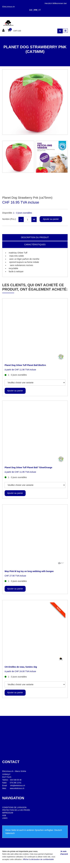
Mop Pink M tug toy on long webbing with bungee (29, 571)
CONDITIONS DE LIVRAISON (14, 807)
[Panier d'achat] (9, 30)
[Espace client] (3, 30)
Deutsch (58, 830)
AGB (4, 815)
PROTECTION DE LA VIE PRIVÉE (16, 810)
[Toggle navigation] (65, 31)
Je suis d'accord (64, 852)
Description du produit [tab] (35, 237)
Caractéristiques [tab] (34, 244)
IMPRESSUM (7, 813)
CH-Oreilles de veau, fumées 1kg (21, 667)
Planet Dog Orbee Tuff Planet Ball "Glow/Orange (28, 467)
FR (35, 10)
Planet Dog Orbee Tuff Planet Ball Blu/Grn (25, 365)
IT (40, 10)
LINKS (4, 818)
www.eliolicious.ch (17, 788)
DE (30, 10)
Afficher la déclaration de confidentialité (38, 859)
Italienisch (10, 833)
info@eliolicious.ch (17, 786)
